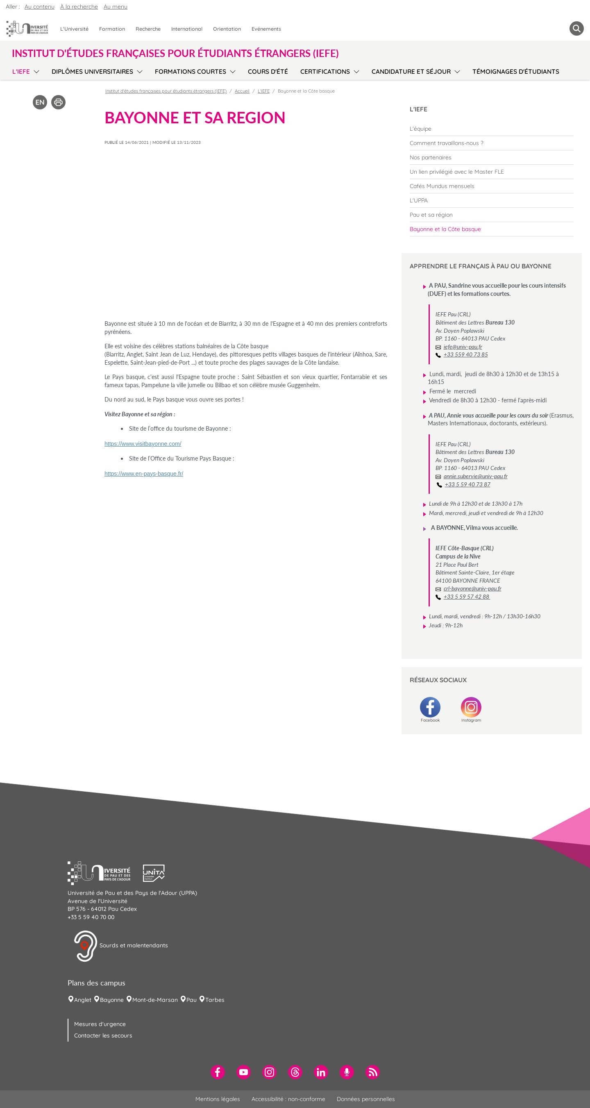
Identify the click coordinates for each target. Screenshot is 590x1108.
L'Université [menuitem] (74, 28)
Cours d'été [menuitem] (268, 71)
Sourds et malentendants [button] (120, 946)
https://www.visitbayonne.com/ (143, 443)
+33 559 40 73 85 (466, 354)
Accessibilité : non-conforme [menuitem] (288, 1099)
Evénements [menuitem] (266, 28)
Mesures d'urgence (100, 1024)
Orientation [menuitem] (227, 28)
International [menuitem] (186, 28)
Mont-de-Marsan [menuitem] (155, 1000)
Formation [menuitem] (112, 28)
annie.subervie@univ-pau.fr (476, 475)
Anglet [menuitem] (82, 1000)
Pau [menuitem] (191, 1000)
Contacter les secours (103, 1035)
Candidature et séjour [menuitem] (411, 71)
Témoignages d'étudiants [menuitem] (515, 71)
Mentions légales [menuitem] (217, 1099)
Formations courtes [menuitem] (190, 71)
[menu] (35, 70)
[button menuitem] (577, 28)
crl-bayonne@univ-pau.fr (473, 588)
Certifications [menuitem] (325, 71)
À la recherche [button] (79, 6)
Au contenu (39, 6)
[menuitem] (492, 129)
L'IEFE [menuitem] (21, 71)
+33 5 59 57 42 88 (467, 596)
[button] (105, 872)
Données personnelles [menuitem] (366, 1099)
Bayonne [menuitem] (112, 1000)
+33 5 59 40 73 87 (467, 484)
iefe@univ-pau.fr (463, 346)
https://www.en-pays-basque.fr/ (143, 473)
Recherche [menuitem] (148, 28)
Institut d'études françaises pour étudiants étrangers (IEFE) (166, 91)
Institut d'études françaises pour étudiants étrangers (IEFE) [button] (175, 53)
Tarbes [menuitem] (215, 1000)
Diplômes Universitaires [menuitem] (92, 71)
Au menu (115, 6)
